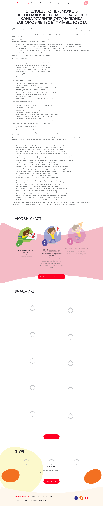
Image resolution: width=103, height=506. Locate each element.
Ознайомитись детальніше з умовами (51, 277)
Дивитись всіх (51, 437)
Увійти (86, 3)
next (93, 476)
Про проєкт (44, 3)
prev (10, 475)
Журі (58, 3)
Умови (52, 3)
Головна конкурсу (23, 3)
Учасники (34, 3)
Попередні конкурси (69, 3)
